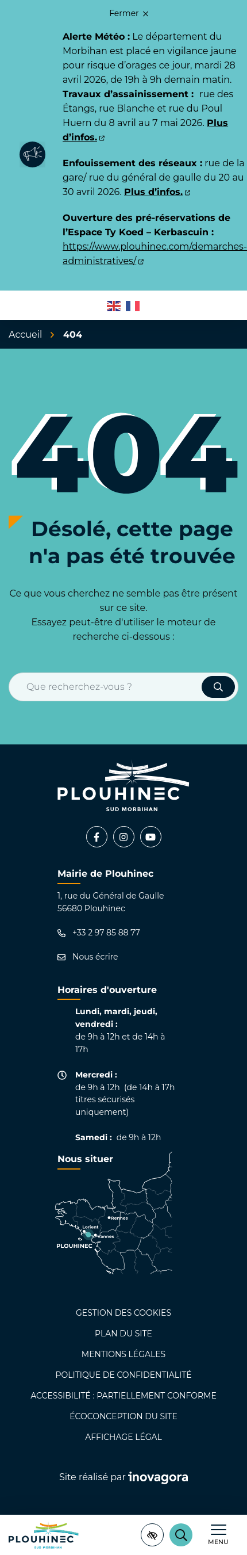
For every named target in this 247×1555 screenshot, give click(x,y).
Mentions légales (123, 1354)
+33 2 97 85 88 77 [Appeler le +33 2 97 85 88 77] (98, 933)
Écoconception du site (123, 1416)
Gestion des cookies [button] (123, 1313)
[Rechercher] (180, 1534)
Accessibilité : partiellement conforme (123, 1395)
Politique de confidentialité (123, 1375)
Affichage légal (123, 1437)
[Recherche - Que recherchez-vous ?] (105, 687)
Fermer (128, 13)
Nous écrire (87, 957)
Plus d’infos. (157, 191)
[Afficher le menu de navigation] (218, 1535)
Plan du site (123, 1333)
